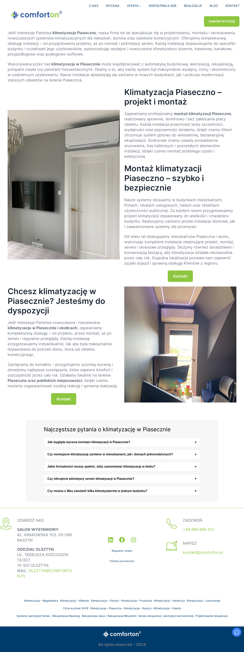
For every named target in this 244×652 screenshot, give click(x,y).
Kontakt (180, 276)
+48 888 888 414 (198, 529)
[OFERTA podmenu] (140, 6)
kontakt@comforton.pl (203, 552)
